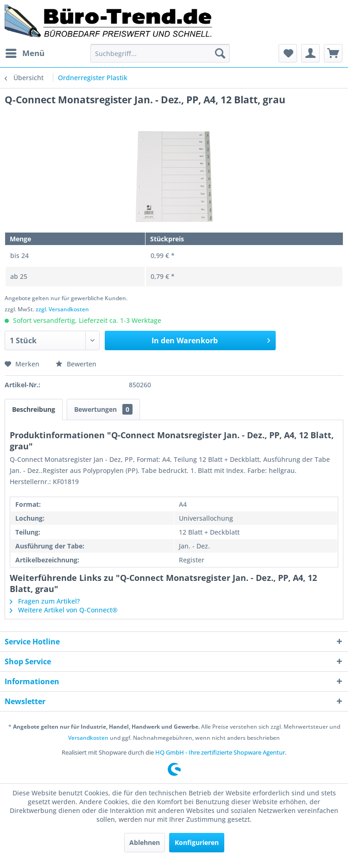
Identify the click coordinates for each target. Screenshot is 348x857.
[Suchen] (220, 53)
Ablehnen (144, 842)
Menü (25, 52)
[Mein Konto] (310, 53)
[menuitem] (24, 53)
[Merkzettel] (287, 53)
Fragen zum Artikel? (45, 601)
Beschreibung (33, 409)
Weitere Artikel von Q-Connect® (64, 609)
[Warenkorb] (333, 53)
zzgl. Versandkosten (62, 309)
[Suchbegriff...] (159, 53)
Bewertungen (103, 409)
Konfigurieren (197, 842)
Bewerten (76, 363)
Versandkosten (88, 738)
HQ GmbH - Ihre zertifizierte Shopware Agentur (220, 752)
